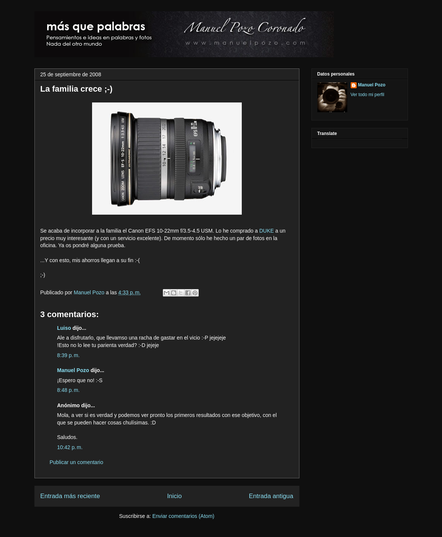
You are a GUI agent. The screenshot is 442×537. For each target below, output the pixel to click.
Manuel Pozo (90, 292)
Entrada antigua (271, 496)
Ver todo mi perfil (367, 94)
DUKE (266, 231)
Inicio (174, 496)
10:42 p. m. (70, 447)
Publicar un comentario (76, 462)
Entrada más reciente (70, 496)
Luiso (64, 328)
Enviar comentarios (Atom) (183, 516)
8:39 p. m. (68, 355)
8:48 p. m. (68, 390)
